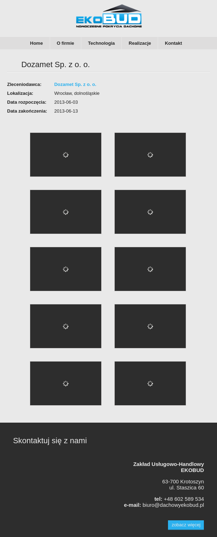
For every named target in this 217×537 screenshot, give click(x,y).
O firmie (65, 43)
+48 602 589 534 (184, 499)
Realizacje (140, 43)
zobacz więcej (186, 524)
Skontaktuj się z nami (50, 440)
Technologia (101, 43)
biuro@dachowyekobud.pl (173, 505)
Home (36, 43)
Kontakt (173, 43)
